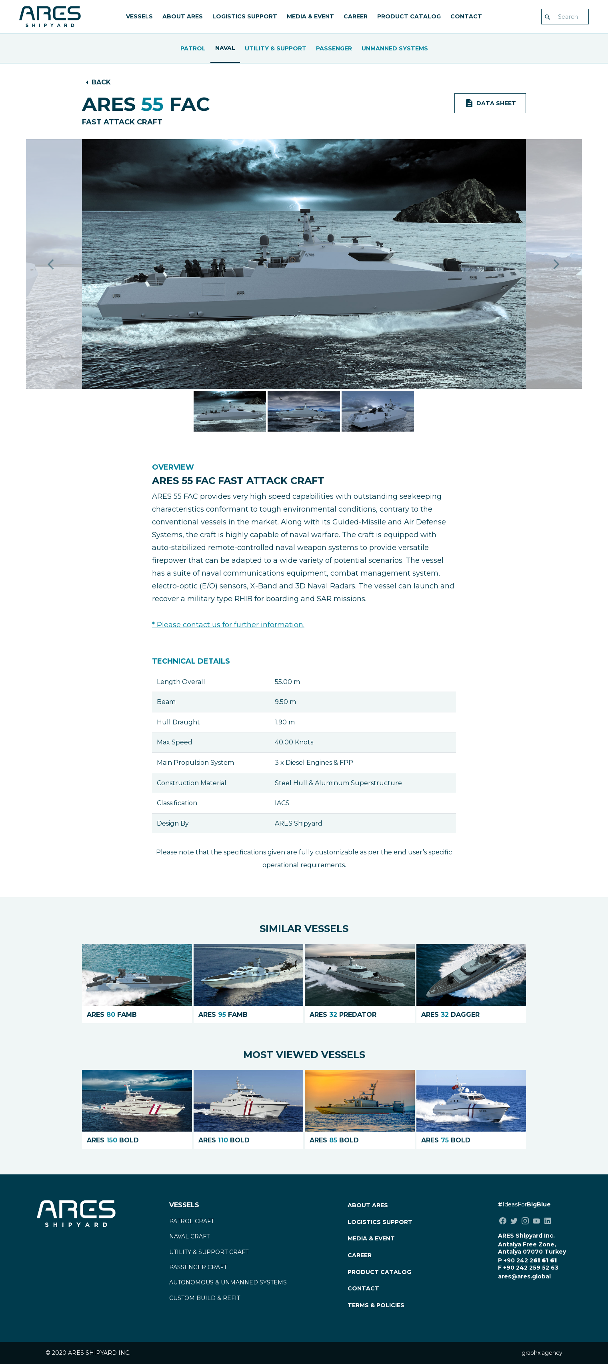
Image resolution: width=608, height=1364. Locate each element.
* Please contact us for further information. (228, 624)
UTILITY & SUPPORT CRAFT (208, 1252)
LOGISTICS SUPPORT (244, 16)
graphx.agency (542, 1352)
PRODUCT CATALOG (409, 16)
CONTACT (466, 16)
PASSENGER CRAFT (198, 1267)
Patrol (193, 48)
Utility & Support (275, 48)
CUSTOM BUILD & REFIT (204, 1298)
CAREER (356, 16)
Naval (225, 48)
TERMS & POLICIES (376, 1305)
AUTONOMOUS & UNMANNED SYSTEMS (228, 1282)
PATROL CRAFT (191, 1221)
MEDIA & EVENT (310, 16)
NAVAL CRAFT (189, 1236)
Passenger (334, 48)
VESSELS (139, 16)
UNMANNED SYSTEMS (395, 48)
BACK (101, 82)
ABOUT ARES (182, 16)
